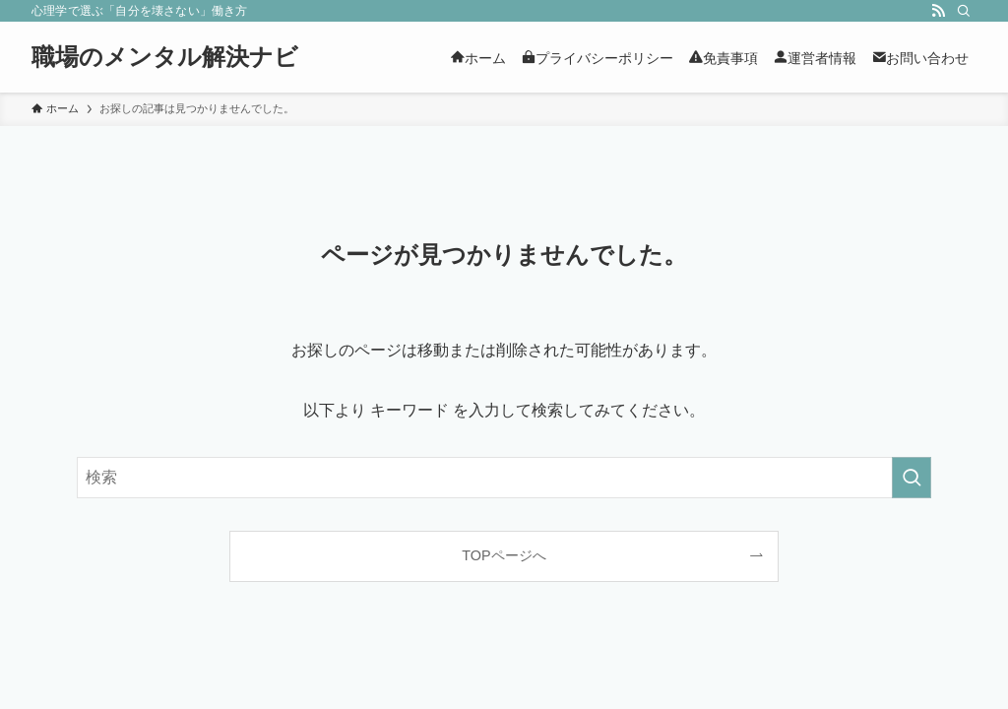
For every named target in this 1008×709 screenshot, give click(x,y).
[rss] (938, 11)
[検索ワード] (504, 477)
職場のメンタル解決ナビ (165, 57)
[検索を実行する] (911, 477)
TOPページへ (503, 555)
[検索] (963, 11)
